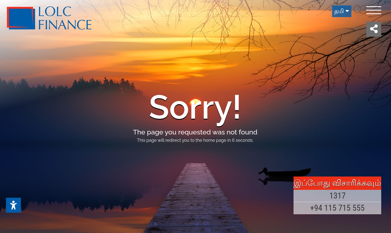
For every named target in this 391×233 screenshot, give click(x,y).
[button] (373, 29)
